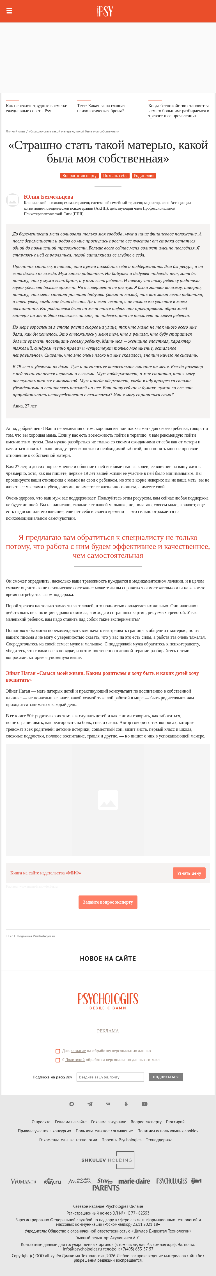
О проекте (41, 1121)
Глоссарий (175, 1121)
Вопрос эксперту (146, 1121)
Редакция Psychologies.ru (36, 936)
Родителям (144, 175)
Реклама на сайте (71, 1121)
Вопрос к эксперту (79, 175)
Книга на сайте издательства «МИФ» (45, 872)
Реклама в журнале (108, 1121)
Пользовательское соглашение (104, 1130)
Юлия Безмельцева (48, 197)
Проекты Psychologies (121, 1139)
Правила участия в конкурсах (44, 1130)
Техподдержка (159, 1139)
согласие (78, 1050)
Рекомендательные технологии (68, 1139)
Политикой (75, 1059)
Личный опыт (15, 131)
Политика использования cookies (167, 1130)
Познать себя (115, 175)
